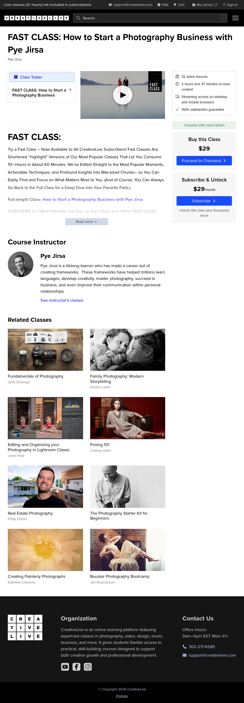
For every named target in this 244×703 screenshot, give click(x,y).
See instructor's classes (61, 300)
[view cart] (180, 4)
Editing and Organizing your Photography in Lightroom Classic (39, 447)
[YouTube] (65, 667)
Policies (122, 696)
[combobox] (150, 18)
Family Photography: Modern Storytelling (117, 378)
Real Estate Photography (30, 513)
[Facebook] (76, 667)
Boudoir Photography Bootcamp (119, 576)
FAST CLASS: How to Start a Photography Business (39, 92)
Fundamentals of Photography (35, 376)
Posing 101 (99, 444)
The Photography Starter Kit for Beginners (119, 515)
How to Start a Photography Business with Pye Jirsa (93, 199)
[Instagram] (88, 667)
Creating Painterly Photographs (36, 576)
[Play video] (122, 95)
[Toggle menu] (235, 18)
